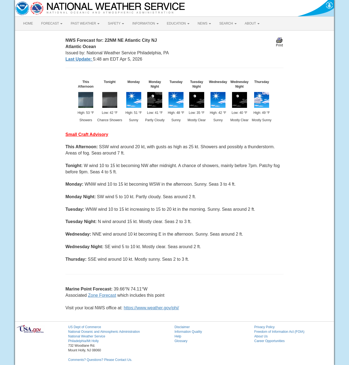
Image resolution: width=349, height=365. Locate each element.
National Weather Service (86, 336)
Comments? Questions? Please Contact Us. (100, 360)
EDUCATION (178, 23)
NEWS (204, 23)
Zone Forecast (102, 295)
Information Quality (188, 332)
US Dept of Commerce (84, 327)
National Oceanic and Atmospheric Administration (104, 332)
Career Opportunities (269, 341)
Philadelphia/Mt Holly (83, 341)
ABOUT (252, 23)
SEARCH (227, 23)
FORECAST (51, 23)
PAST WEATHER (85, 23)
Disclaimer (182, 327)
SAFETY (116, 23)
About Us (261, 336)
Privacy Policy (264, 327)
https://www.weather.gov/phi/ (151, 307)
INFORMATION (145, 23)
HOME (28, 23)
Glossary (180, 341)
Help (177, 336)
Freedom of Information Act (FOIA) (279, 332)
